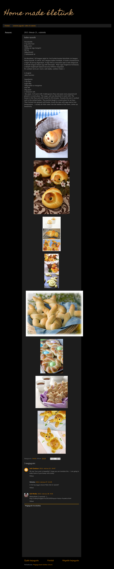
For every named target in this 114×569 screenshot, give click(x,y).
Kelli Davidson (34, 468)
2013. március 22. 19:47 (47, 468)
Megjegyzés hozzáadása (33, 506)
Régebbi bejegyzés (70, 560)
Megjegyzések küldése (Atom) (42, 565)
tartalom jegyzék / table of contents (24, 26)
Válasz (31, 476)
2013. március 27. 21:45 (44, 482)
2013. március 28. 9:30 (45, 494)
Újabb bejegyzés (31, 560)
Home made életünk (38, 14)
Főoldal (7, 26)
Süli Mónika (33, 494)
